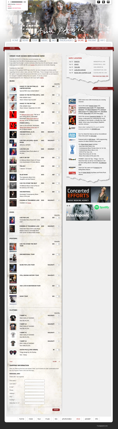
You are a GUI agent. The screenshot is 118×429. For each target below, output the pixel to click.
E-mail (12, 387)
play (8, 1)
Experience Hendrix (95, 116)
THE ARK (77, 67)
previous (10, 1)
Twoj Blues (104, 111)
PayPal (32, 65)
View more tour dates (99, 76)
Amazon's (97, 167)
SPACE (76, 64)
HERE (42, 78)
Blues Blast (87, 113)
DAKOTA (76, 61)
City (11, 396)
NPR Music (92, 139)
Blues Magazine (92, 109)
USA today (93, 136)
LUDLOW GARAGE (80, 70)
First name (13, 380)
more (101, 113)
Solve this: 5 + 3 (15, 403)
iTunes (29, 203)
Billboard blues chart (27, 114)
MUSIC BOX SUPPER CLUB (82, 73)
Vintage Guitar (93, 106)
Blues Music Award (86, 144)
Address (12, 393)
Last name (13, 384)
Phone (11, 390)
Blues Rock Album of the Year (28, 127)
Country (12, 400)
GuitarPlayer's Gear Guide (85, 107)
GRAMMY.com (96, 129)
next (23, 1)
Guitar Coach (93, 111)
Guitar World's (87, 172)
